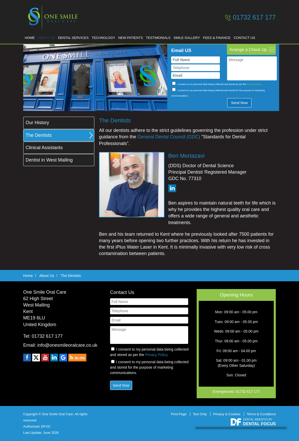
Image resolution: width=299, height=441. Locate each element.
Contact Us (262, 36)
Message (252, 67)
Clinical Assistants (44, 147)
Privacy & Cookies (226, 414)
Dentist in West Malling (49, 160)
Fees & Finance (232, 36)
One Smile (51, 17)
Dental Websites (255, 419)
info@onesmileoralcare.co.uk (67, 345)
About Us (49, 36)
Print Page (179, 414)
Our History (37, 122)
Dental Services (78, 36)
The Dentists (39, 135)
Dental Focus (259, 424)
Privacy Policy (254, 81)
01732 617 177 (254, 17)
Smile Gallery (200, 36)
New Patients (140, 36)
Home (31, 36)
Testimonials (169, 36)
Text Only (200, 414)
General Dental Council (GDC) (168, 136)
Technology (110, 36)
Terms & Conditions (261, 414)
